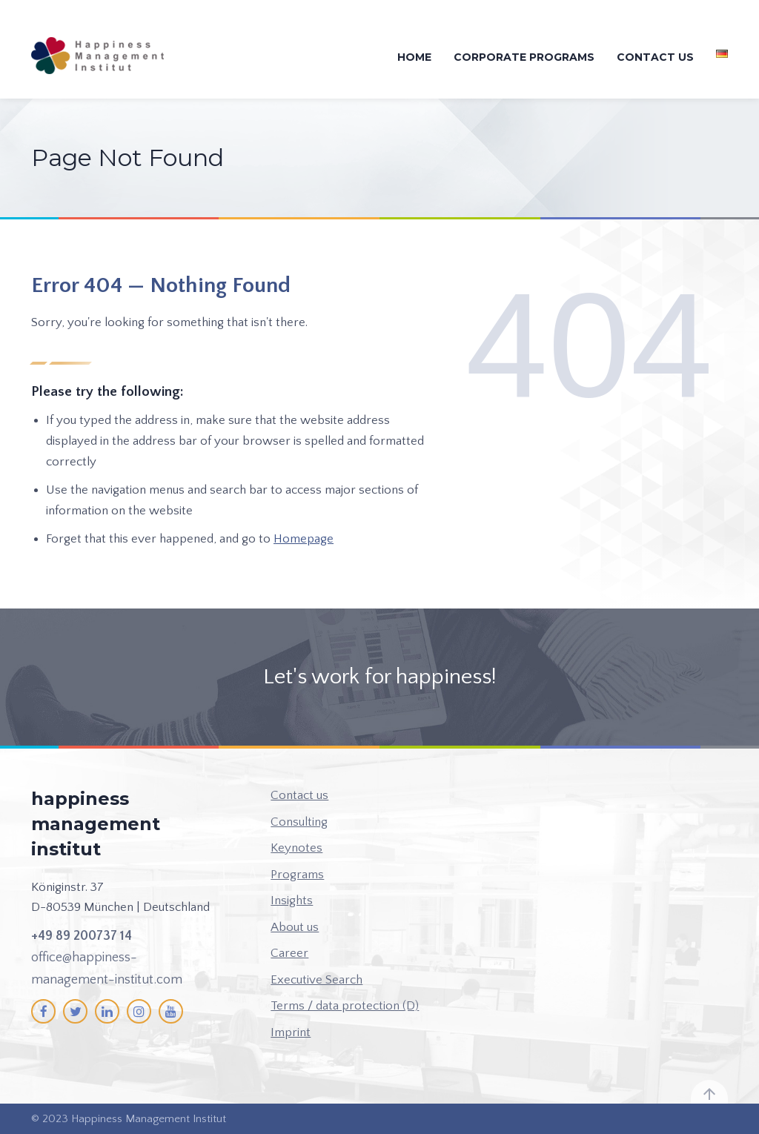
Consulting (299, 822)
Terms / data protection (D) (345, 1005)
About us (295, 927)
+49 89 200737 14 (81, 936)
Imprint (291, 1032)
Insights (292, 900)
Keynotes (296, 848)
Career (289, 953)
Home (414, 57)
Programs (297, 874)
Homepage (304, 539)
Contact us (655, 57)
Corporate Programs (524, 57)
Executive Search (316, 980)
